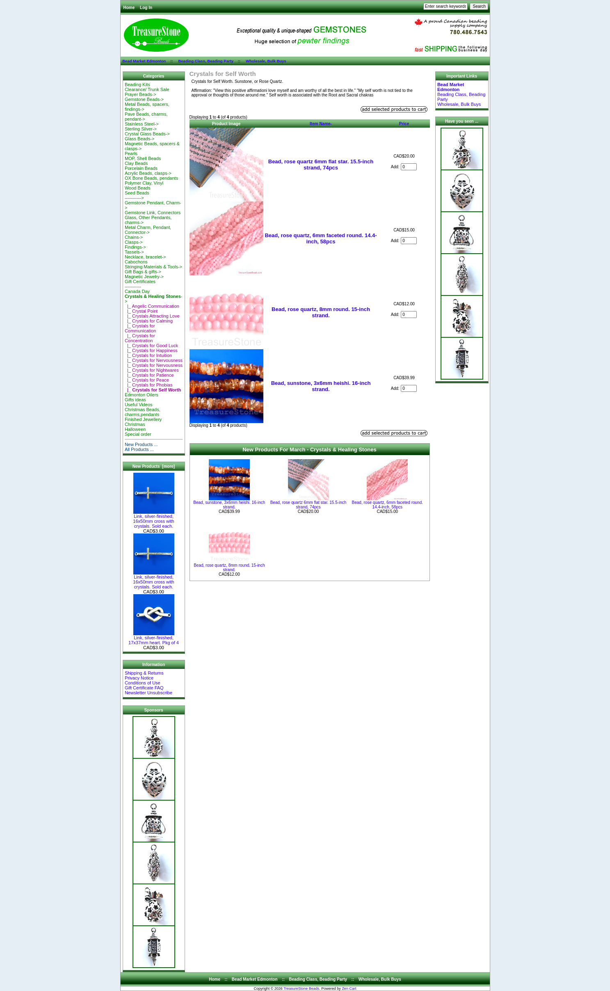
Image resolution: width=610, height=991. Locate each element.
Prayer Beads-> (140, 94)
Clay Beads (136, 163)
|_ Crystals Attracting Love (152, 316)
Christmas (135, 424)
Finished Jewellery (143, 419)
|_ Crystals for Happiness (151, 350)
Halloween (135, 429)
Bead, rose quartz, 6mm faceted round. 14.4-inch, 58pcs (321, 238)
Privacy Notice (139, 677)
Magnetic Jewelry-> (144, 276)
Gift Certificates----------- (140, 284)
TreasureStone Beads (301, 988)
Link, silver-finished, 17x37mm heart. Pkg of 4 (153, 638)
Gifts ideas (135, 399)
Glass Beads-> (139, 138)
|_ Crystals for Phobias (149, 384)
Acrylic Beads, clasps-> (148, 173)
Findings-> (135, 247)
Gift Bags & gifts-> (143, 271)
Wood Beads (138, 187)
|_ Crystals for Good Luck (151, 345)
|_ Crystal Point (141, 311)
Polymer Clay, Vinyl (144, 183)
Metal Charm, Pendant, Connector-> (148, 230)
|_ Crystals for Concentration (140, 338)
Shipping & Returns (144, 673)
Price (404, 123)
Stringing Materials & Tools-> (153, 266)
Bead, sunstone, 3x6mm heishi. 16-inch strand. (321, 386)
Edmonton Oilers (141, 394)
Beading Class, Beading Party (205, 61)
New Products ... (141, 444)
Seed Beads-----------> (137, 195)
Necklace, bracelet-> (145, 256)
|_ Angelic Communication (152, 306)
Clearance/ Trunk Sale (147, 89)
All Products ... (139, 449)
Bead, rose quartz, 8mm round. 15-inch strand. (321, 312)
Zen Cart (349, 988)
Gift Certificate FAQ (144, 687)
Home (129, 7)
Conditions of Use (142, 682)
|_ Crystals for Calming (149, 320)
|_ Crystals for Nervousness (154, 360)
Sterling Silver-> (141, 128)
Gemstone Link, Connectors (152, 212)
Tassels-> (134, 251)
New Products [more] (154, 466)
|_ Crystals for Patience (149, 375)
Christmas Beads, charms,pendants (142, 412)
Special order (138, 434)
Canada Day (137, 291)
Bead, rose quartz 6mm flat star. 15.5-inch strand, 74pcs (320, 164)
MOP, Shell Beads (143, 158)
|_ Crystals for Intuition (148, 355)
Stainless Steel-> (142, 123)
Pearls (131, 153)
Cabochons (136, 261)
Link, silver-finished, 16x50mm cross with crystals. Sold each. (153, 519)
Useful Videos (139, 404)
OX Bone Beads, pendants (151, 178)
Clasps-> (134, 242)
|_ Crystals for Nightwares (152, 370)
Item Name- (321, 123)
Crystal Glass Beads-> (147, 133)
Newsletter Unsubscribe (148, 692)
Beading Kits (137, 84)
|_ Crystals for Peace (147, 380)
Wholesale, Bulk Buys (266, 61)
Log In (146, 7)
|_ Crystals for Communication (140, 328)
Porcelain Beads (141, 168)
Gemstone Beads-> (144, 99)
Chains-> (134, 237)
